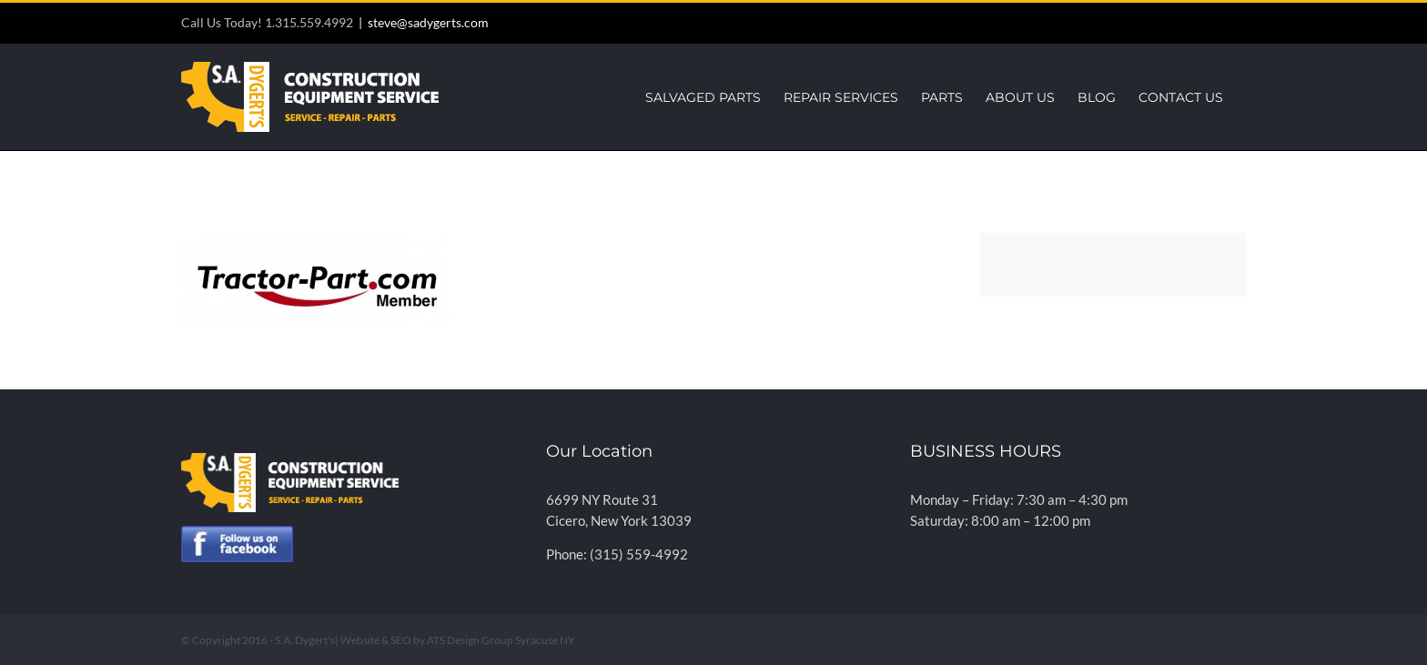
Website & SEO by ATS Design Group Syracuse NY (457, 640)
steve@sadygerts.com (428, 22)
